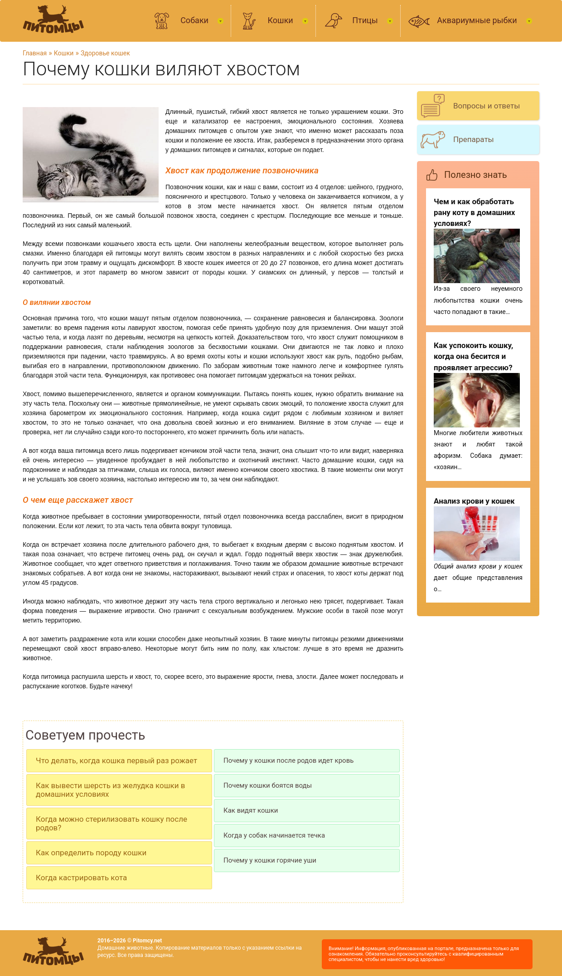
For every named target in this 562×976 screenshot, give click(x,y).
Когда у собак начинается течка (274, 835)
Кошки (281, 20)
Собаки (195, 20)
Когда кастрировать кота (81, 877)
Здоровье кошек (105, 53)
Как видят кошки (250, 810)
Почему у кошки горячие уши (269, 860)
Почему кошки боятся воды (267, 785)
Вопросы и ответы (486, 105)
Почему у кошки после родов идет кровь (288, 760)
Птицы (366, 20)
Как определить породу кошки (91, 852)
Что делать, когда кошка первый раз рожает (116, 760)
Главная (35, 53)
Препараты (473, 139)
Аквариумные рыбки (478, 20)
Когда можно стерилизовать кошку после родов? (111, 823)
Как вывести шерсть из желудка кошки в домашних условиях (110, 790)
